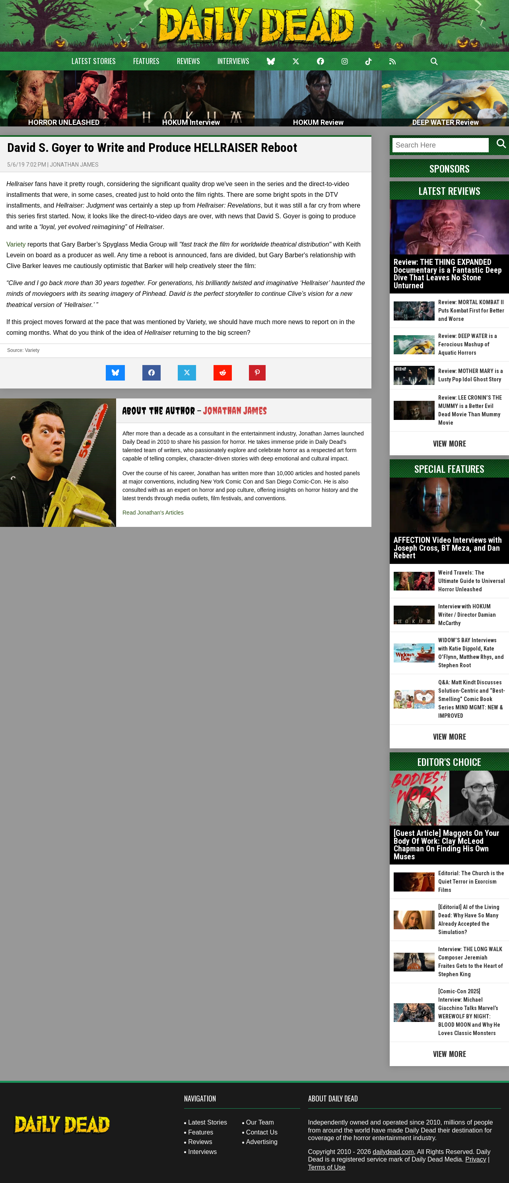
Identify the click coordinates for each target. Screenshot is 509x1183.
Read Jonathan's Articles (153, 512)
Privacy (475, 1159)
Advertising (262, 1141)
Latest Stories (94, 61)
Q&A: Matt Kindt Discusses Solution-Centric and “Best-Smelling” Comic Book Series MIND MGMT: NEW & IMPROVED (471, 699)
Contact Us (262, 1132)
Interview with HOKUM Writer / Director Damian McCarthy (467, 614)
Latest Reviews (449, 190)
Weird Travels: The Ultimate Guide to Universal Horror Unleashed (471, 580)
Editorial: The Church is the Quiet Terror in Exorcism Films (471, 881)
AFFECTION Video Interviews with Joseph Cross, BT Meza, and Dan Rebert (448, 547)
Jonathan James (74, 164)
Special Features (449, 468)
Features (146, 61)
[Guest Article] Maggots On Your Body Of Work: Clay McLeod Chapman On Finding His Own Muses (446, 844)
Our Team (260, 1122)
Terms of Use (327, 1167)
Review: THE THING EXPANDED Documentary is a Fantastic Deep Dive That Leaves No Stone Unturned (448, 273)
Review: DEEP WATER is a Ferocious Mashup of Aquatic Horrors (467, 344)
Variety (16, 244)
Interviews (233, 61)
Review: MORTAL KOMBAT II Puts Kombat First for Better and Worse (471, 310)
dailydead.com (393, 1151)
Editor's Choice (449, 761)
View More (449, 443)
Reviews (188, 61)
